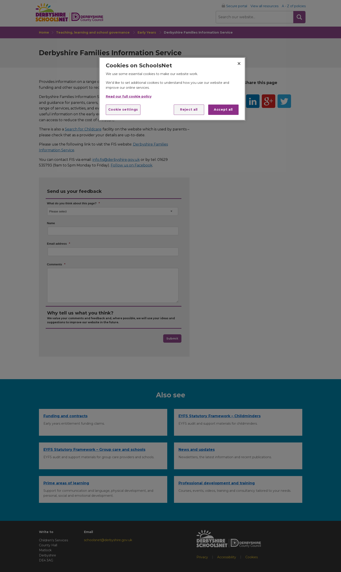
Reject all (189, 109)
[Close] (239, 63)
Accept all (223, 109)
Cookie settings (123, 109)
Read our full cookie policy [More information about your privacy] (128, 96)
